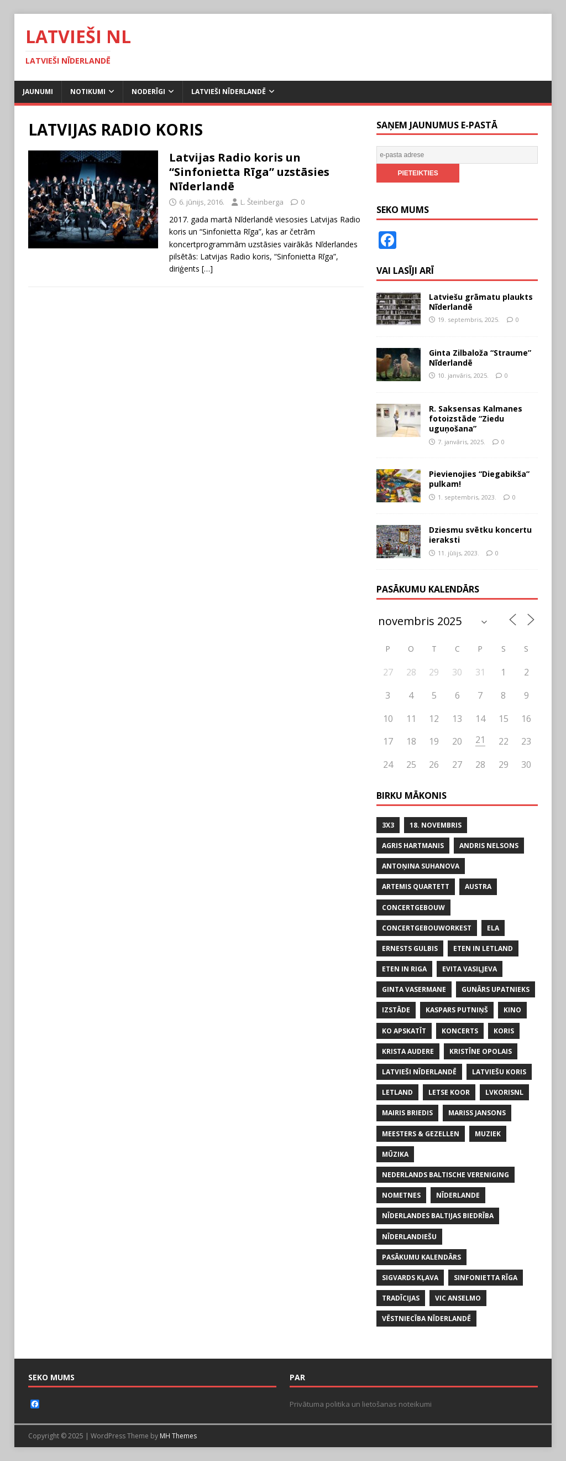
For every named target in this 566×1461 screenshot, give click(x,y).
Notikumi (88, 91)
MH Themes (178, 1436)
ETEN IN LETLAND (483, 948)
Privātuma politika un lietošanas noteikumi (361, 1404)
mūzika (395, 1154)
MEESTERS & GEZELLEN (420, 1133)
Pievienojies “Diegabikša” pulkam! (479, 479)
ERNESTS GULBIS (410, 948)
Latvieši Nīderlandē (228, 91)
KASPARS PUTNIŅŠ (457, 1010)
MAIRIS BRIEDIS (407, 1112)
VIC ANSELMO (458, 1298)
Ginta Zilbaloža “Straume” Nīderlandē (480, 357)
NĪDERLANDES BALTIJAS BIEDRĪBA (438, 1215)
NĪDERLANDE (458, 1195)
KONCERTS (460, 1031)
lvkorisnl (504, 1092)
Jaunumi (38, 91)
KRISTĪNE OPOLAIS (480, 1051)
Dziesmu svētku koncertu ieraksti (480, 534)
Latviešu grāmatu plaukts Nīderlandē (481, 302)
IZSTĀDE (396, 1010)
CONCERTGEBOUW (413, 907)
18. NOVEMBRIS (436, 825)
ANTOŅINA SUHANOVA (420, 866)
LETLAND (397, 1092)
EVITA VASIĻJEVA (469, 969)
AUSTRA (478, 886)
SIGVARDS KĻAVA (410, 1277)
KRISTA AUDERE (408, 1051)
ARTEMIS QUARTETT (415, 886)
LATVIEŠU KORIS (499, 1072)
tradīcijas (401, 1298)
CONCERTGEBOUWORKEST (426, 928)
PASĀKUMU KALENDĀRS (421, 1257)
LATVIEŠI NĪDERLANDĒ (419, 1072)
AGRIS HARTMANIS (413, 845)
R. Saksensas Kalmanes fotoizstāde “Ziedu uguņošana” (475, 418)
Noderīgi (148, 91)
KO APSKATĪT (404, 1031)
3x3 (388, 825)
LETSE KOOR (449, 1092)
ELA (493, 928)
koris (504, 1031)
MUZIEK (488, 1133)
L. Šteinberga (262, 202)
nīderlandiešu (409, 1236)
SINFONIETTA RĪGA (485, 1277)
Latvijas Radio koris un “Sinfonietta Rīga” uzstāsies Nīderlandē (249, 172)
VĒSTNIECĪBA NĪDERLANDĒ (426, 1318)
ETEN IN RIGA (404, 969)
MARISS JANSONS (477, 1112)
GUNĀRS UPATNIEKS (496, 989)
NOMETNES (401, 1195)
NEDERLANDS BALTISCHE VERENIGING (445, 1174)
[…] (207, 268)
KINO (512, 1010)
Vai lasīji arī (405, 270)
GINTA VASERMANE (414, 989)
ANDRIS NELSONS (488, 845)
